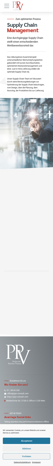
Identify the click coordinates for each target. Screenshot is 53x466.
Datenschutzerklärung (22, 462)
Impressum (36, 462)
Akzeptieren (26, 441)
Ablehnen (26, 448)
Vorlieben (26, 456)
